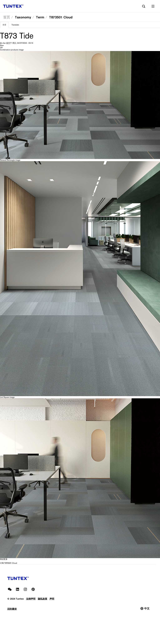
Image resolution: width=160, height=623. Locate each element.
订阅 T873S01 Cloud (8, 563)
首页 (6, 17)
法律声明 (30, 598)
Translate (15, 25)
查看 (5, 26)
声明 (52, 598)
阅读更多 (4, 559)
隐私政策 (42, 598)
